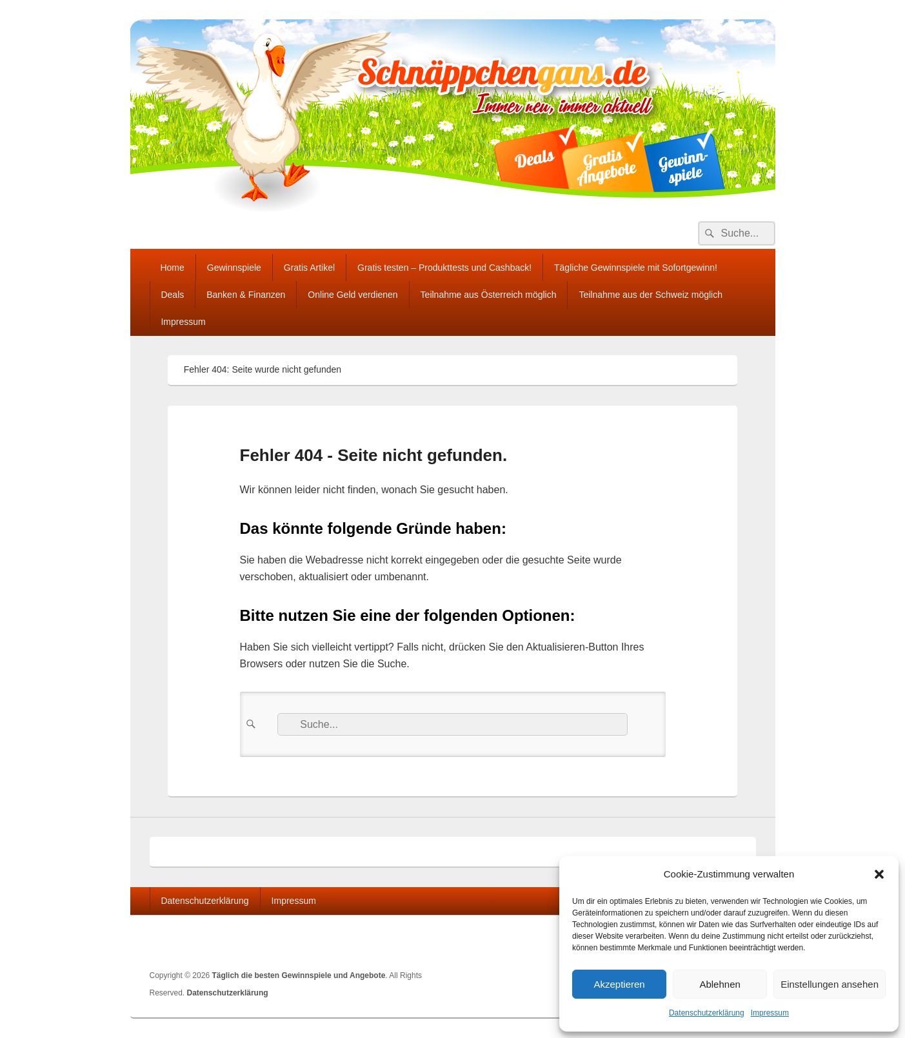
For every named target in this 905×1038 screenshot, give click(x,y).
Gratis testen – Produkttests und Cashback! (444, 267)
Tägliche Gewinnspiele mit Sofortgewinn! (635, 267)
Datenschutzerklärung (706, 1012)
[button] (879, 874)
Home (172, 267)
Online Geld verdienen (352, 294)
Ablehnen (719, 984)
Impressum (770, 1012)
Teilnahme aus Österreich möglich (489, 294)
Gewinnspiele (234, 267)
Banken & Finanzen (245, 294)
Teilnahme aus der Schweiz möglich (650, 294)
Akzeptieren (618, 984)
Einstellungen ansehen (830, 984)
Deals (172, 294)
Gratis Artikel (309, 267)
